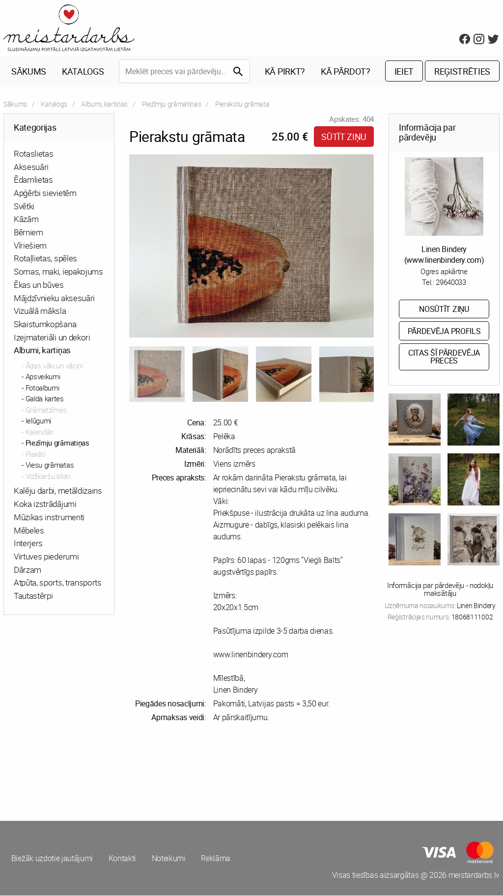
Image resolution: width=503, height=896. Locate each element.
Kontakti (122, 858)
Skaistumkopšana (45, 324)
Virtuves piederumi (46, 556)
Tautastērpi (33, 596)
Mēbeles (29, 530)
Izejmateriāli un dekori (52, 337)
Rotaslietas (33, 154)
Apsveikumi (43, 377)
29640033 (451, 282)
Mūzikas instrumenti (49, 517)
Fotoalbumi (42, 388)
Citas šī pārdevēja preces (444, 357)
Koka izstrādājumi (45, 504)
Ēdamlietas (33, 180)
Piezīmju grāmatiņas (171, 104)
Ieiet (404, 72)
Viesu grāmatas (50, 466)
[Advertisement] (125, 772)
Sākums (28, 72)
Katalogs (83, 72)
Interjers (28, 543)
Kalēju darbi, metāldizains (58, 491)
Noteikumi (169, 858)
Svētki (24, 206)
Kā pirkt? (285, 72)
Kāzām (26, 219)
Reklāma (216, 858)
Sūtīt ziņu (343, 137)
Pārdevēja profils (444, 331)
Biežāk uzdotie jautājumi (52, 858)
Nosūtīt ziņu (444, 309)
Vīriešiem (30, 246)
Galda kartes (45, 399)
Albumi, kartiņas (104, 104)
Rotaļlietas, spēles (45, 259)
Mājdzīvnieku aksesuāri (54, 298)
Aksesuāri (31, 167)
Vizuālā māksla (40, 311)
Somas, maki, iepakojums (58, 272)
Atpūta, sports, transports (58, 583)
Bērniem (28, 232)
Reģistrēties (462, 72)
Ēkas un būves (39, 285)
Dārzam (27, 570)
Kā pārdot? (345, 72)
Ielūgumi (38, 421)
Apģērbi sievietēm (45, 193)
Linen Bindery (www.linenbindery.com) (444, 255)
